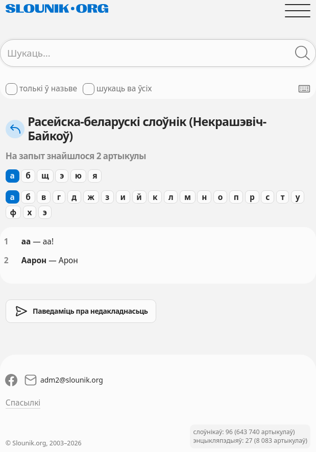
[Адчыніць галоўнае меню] (297, 10)
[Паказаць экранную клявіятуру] (304, 89)
